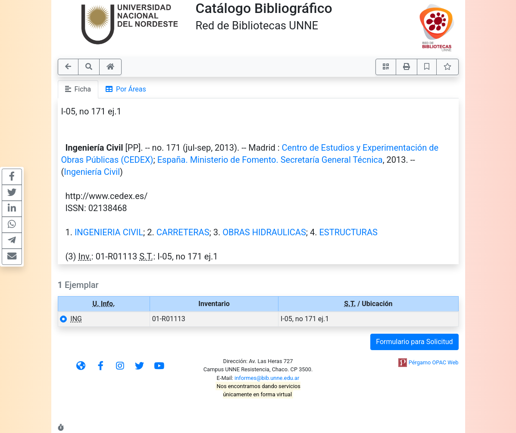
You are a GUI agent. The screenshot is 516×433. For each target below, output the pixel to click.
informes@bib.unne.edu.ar (267, 378)
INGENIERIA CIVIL (109, 232)
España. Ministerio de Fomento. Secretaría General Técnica (270, 160)
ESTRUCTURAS (348, 232)
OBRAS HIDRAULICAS (264, 232)
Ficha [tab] (78, 89)
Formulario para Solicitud (414, 342)
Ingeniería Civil (92, 172)
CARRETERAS (183, 232)
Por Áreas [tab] (126, 89)
